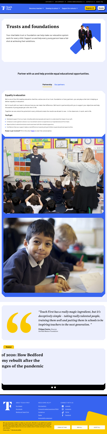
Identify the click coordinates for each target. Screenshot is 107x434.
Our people (19, 409)
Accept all (97, 427)
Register (89, 8)
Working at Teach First (22, 412)
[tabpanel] (53, 195)
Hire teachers (42, 406)
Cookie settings (62, 427)
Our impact (19, 406)
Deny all (79, 427)
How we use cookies (16, 430)
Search (98, 1)
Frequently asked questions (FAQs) (48, 409)
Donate (101, 8)
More (8, 378)
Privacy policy (6, 430)
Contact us (41, 412)
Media (40, 415)
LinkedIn (67, 406)
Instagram (68, 409)
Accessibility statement (45, 418)
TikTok (67, 412)
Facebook (68, 415)
